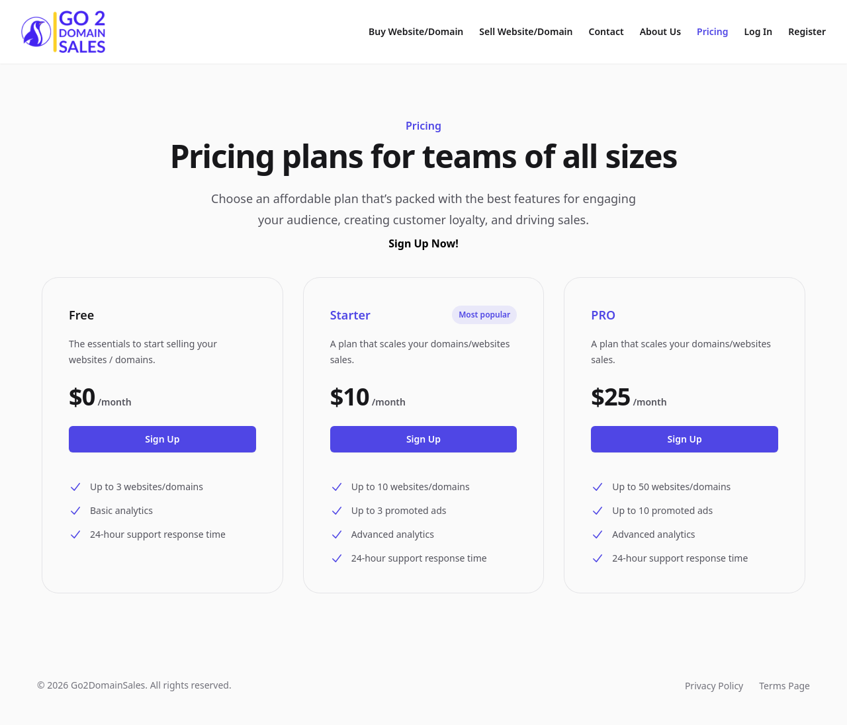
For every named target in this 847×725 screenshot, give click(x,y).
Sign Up (162, 439)
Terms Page (784, 685)
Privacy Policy (714, 685)
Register (807, 31)
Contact (606, 31)
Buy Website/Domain (416, 31)
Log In (758, 31)
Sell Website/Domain (525, 31)
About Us (660, 31)
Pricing (712, 31)
